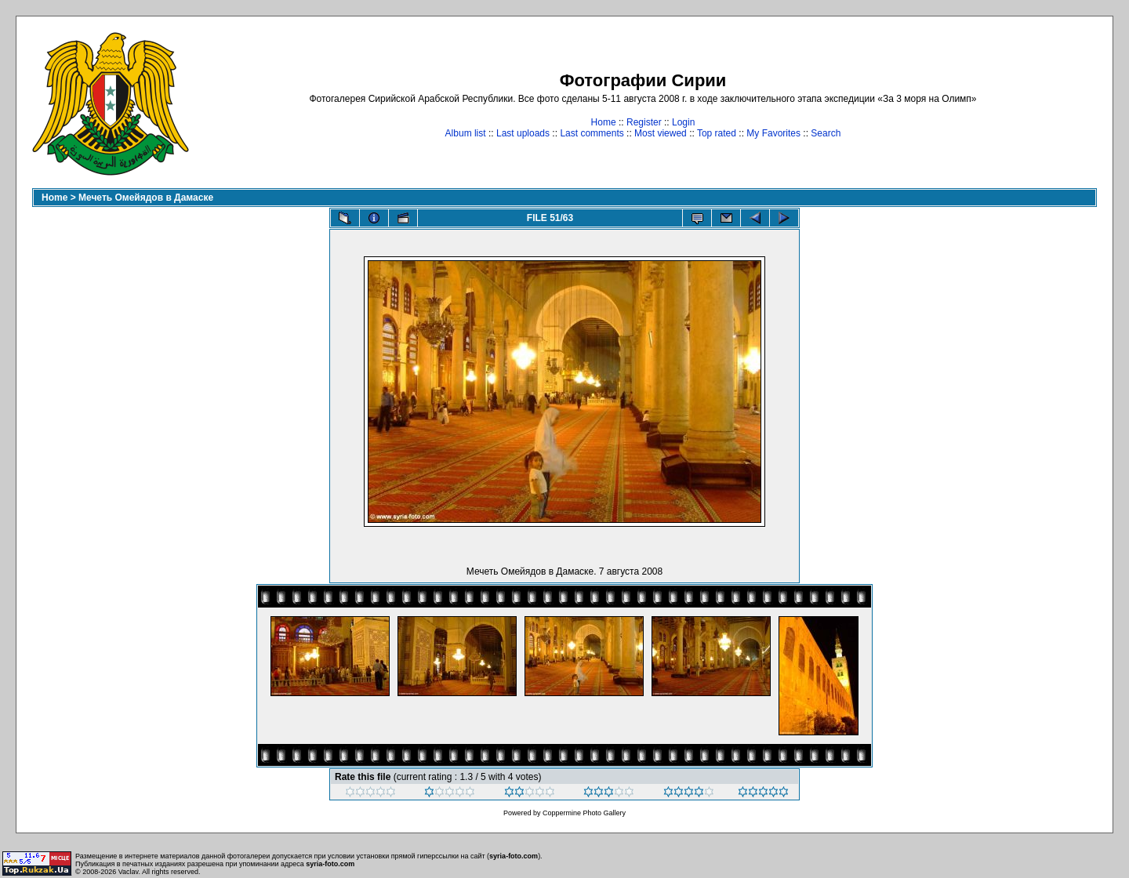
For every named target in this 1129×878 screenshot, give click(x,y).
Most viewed (660, 133)
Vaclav (128, 872)
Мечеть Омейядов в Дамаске (145, 197)
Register (644, 122)
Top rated (716, 133)
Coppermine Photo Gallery (584, 813)
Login (683, 122)
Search (825, 133)
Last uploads (523, 133)
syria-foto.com (513, 856)
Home (603, 122)
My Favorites (773, 133)
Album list (465, 133)
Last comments (591, 133)
